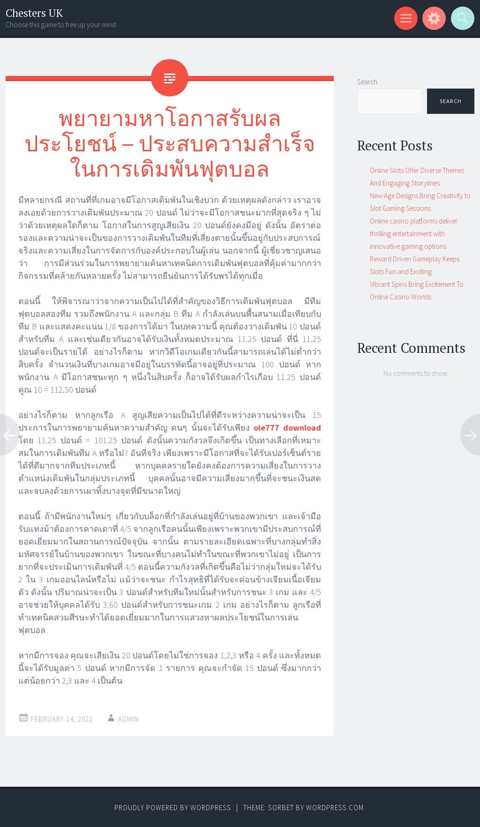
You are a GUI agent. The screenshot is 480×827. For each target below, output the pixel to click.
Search (367, 81)
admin (128, 719)
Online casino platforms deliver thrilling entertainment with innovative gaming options (414, 233)
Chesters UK (34, 13)
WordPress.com (335, 807)
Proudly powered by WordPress (172, 807)
